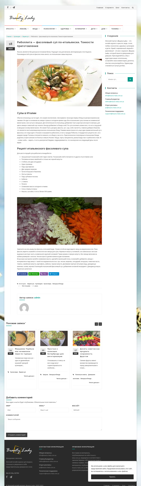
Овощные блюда (57, 284)
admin (36, 286)
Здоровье (65, 29)
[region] (112, 471)
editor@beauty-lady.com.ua (114, 101)
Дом (103, 29)
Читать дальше (29, 376)
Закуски (45, 374)
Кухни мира (47, 284)
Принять (112, 477)
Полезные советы (81, 374)
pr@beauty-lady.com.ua (113, 108)
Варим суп (25, 36)
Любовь (23, 29)
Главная (99, 8)
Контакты (126, 8)
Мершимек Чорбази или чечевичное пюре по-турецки (24, 351)
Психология (49, 29)
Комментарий (12, 415)
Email (42, 406)
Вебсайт (75, 406)
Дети (93, 29)
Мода (35, 29)
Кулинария (80, 29)
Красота (10, 29)
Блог (117, 8)
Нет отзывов (26, 286)
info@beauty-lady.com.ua (113, 95)
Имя (8, 406)
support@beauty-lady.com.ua (115, 114)
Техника (115, 29)
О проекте (109, 8)
